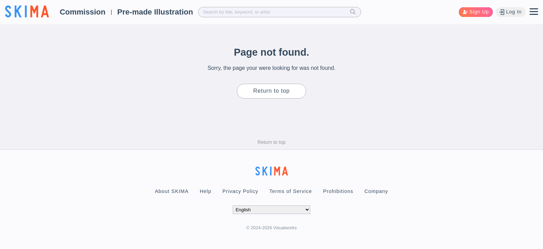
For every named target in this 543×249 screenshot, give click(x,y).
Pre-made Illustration (155, 12)
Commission (82, 12)
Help (206, 191)
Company (376, 191)
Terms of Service (290, 191)
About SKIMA (171, 191)
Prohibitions (338, 191)
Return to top (271, 91)
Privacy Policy (240, 191)
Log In (510, 12)
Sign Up (476, 12)
